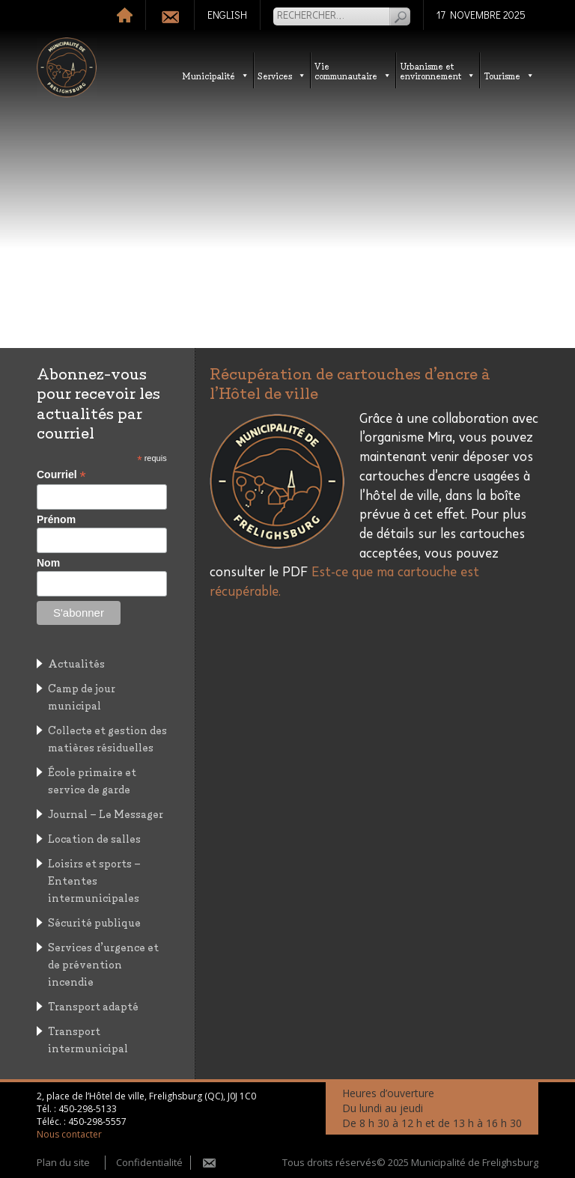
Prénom (56, 519)
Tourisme (509, 75)
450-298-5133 (87, 1108)
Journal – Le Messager (105, 813)
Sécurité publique (94, 922)
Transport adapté (93, 1005)
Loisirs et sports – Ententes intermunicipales (94, 879)
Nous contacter (69, 1134)
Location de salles (94, 838)
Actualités (76, 663)
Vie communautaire (353, 70)
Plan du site (63, 1162)
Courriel (61, 475)
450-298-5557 (97, 1121)
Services (282, 75)
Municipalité (215, 75)
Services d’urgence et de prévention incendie (103, 963)
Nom (48, 563)
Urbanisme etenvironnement (437, 70)
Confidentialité (149, 1162)
